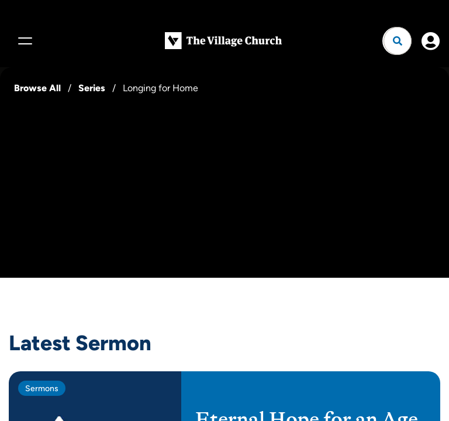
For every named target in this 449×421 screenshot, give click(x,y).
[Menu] (23, 41)
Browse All (37, 88)
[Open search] (398, 41)
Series (91, 88)
